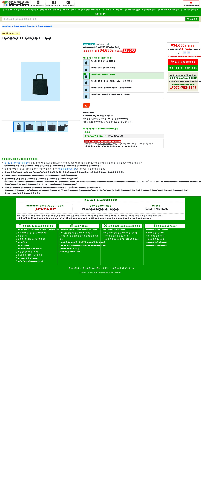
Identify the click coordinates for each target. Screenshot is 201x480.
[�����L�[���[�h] (93, 19)
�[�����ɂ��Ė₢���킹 (183, 68)
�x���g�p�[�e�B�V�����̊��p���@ (83, 242)
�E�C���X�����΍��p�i (30, 261)
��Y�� (107, 9)
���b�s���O (149, 9)
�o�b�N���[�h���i (30, 248)
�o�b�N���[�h (132, 9)
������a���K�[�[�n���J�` (122, 239)
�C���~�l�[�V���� (168, 9)
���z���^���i (189, 9)
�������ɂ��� (157, 229)
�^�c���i (118, 9)
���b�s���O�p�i (24, 26)
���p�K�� (75, 268)
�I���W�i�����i (114, 229)
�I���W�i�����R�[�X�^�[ (120, 232)
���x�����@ (156, 235)
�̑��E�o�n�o (69, 9)
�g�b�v (6, 26)
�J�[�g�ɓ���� (183, 61)
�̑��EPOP (23, 235)
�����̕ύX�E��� (157, 242)
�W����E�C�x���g (50, 9)
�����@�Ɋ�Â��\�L (122, 268)
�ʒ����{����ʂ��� (116, 235)
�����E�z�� (155, 232)
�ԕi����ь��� (156, 239)
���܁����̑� (45, 26)
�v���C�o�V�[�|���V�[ (96, 268)
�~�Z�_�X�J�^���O (16, 162)
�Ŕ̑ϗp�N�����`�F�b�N (76, 232)
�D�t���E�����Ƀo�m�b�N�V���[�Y (83, 245)
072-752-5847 (185, 88)
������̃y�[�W (68, 168)
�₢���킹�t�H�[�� (100, 209)
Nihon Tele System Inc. (101, 272)
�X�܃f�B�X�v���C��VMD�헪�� (79, 229)
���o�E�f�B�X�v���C (89, 9)
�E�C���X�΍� (100, 14)
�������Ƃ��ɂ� (157, 245)
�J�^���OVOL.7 (105, 144)
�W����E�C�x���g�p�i (32, 232)
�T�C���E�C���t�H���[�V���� (20, 9)
